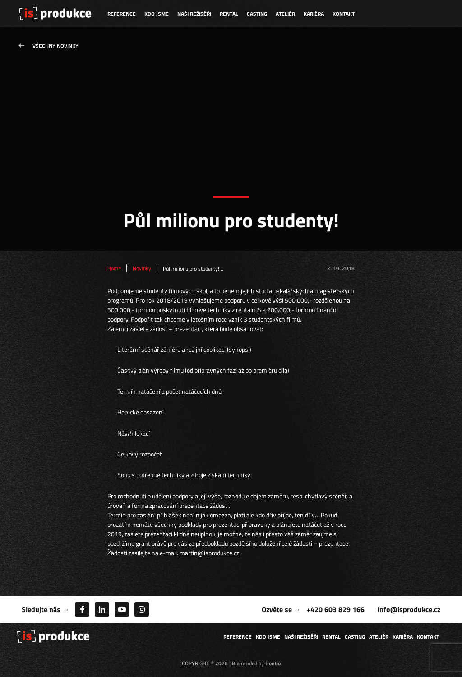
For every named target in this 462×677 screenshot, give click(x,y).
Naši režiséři (194, 13)
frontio (273, 663)
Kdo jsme (156, 13)
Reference (121, 13)
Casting (257, 13)
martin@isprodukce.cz (209, 552)
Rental (229, 13)
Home (114, 268)
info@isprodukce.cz (409, 609)
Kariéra (314, 13)
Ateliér (285, 13)
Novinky (142, 268)
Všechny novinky (55, 45)
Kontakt (344, 13)
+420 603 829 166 (335, 609)
